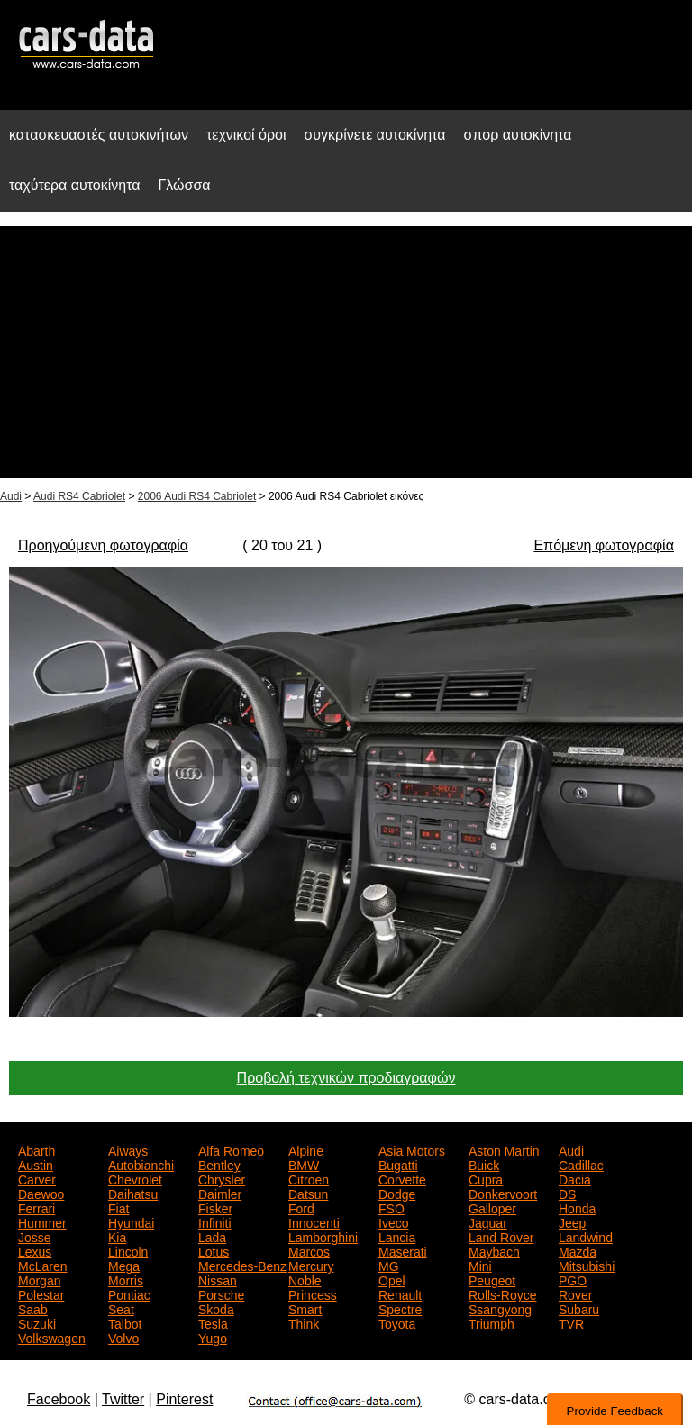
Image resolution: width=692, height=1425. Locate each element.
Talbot (124, 1322)
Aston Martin (504, 1149)
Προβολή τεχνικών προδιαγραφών (346, 1077)
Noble (305, 1279)
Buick (484, 1163)
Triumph (491, 1322)
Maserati (402, 1250)
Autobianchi (141, 1163)
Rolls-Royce (502, 1293)
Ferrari (36, 1207)
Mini (480, 1264)
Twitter (123, 1399)
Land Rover (501, 1235)
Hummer (42, 1221)
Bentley (219, 1163)
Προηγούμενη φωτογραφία (103, 545)
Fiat (118, 1207)
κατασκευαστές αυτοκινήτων (98, 134)
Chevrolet (135, 1178)
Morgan (39, 1279)
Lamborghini (323, 1235)
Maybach (494, 1250)
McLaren (42, 1264)
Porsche (221, 1293)
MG (388, 1264)
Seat (121, 1307)
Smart (305, 1307)
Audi (11, 496)
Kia (117, 1235)
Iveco (393, 1221)
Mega (124, 1264)
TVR (571, 1322)
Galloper (492, 1207)
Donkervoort (503, 1192)
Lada (212, 1235)
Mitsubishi (587, 1264)
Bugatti (398, 1163)
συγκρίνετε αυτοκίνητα (374, 134)
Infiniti (215, 1221)
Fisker (215, 1207)
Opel (391, 1279)
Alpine (305, 1149)
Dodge (396, 1192)
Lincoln (128, 1250)
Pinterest (184, 1399)
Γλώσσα (185, 185)
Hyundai (131, 1221)
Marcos (309, 1250)
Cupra (486, 1178)
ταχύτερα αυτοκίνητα (75, 185)
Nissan (217, 1279)
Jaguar (488, 1221)
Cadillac (581, 1163)
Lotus (213, 1250)
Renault (400, 1293)
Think (303, 1322)
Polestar (41, 1293)
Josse (34, 1235)
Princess (312, 1293)
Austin (35, 1163)
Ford (301, 1207)
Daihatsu (133, 1192)
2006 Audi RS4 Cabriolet (197, 496)
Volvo (123, 1336)
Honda (577, 1207)
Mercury (311, 1264)
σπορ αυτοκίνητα (518, 134)
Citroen (308, 1178)
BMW (303, 1163)
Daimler (219, 1192)
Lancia (396, 1235)
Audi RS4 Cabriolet (79, 496)
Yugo (212, 1336)
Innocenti (314, 1221)
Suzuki (37, 1322)
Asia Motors (411, 1149)
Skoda (216, 1307)
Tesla (213, 1322)
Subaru (579, 1307)
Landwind (586, 1235)
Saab (33, 1307)
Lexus (34, 1250)
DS (567, 1192)
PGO (573, 1279)
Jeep (572, 1221)
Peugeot (492, 1279)
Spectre (400, 1307)
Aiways (128, 1149)
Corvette (402, 1178)
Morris (125, 1279)
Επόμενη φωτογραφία (603, 545)
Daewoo (41, 1192)
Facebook (58, 1399)
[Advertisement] (346, 352)
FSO (391, 1207)
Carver (37, 1178)
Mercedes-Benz (242, 1264)
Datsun (308, 1192)
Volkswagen (52, 1336)
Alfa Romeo (231, 1149)
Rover (575, 1293)
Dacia (575, 1178)
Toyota (396, 1322)
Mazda (577, 1250)
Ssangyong (500, 1307)
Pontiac (129, 1293)
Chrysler (221, 1178)
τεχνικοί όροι (246, 134)
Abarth (36, 1149)
